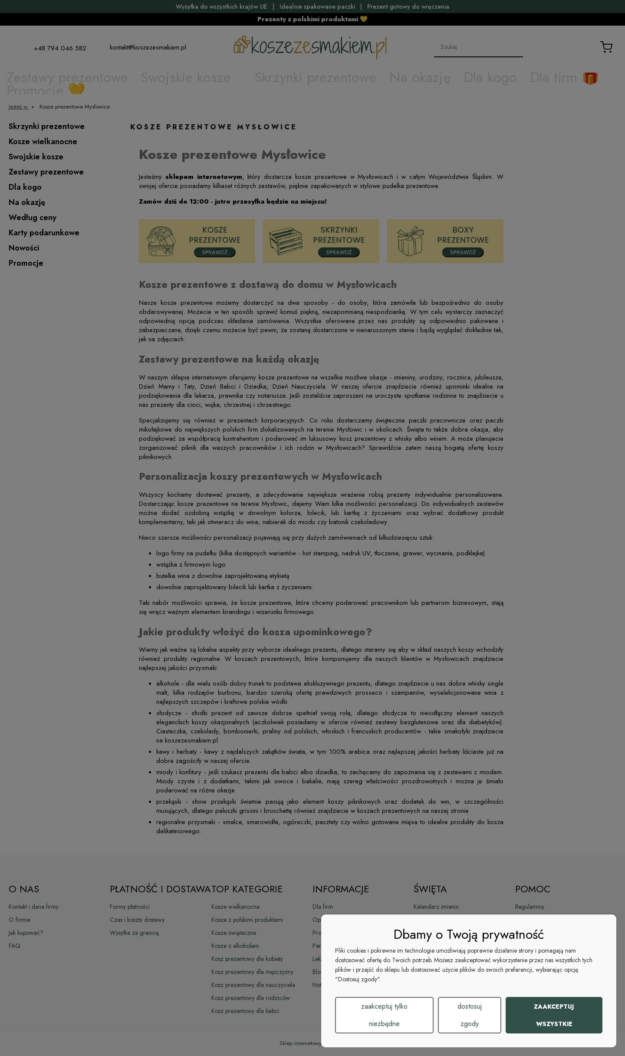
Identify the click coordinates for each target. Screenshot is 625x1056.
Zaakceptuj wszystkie (554, 1015)
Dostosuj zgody (469, 1015)
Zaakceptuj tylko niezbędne (384, 1015)
